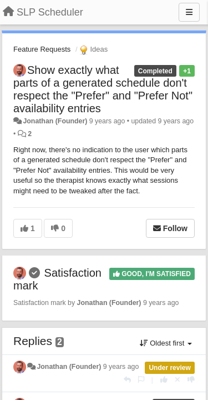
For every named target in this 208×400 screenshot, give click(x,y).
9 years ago (121, 367)
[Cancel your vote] (177, 380)
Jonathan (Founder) (55, 121)
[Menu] (189, 12)
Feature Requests (41, 49)
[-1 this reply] (191, 380)
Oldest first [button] (166, 343)
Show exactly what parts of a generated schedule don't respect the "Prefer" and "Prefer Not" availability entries (102, 89)
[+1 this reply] (164, 380)
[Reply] (127, 380)
